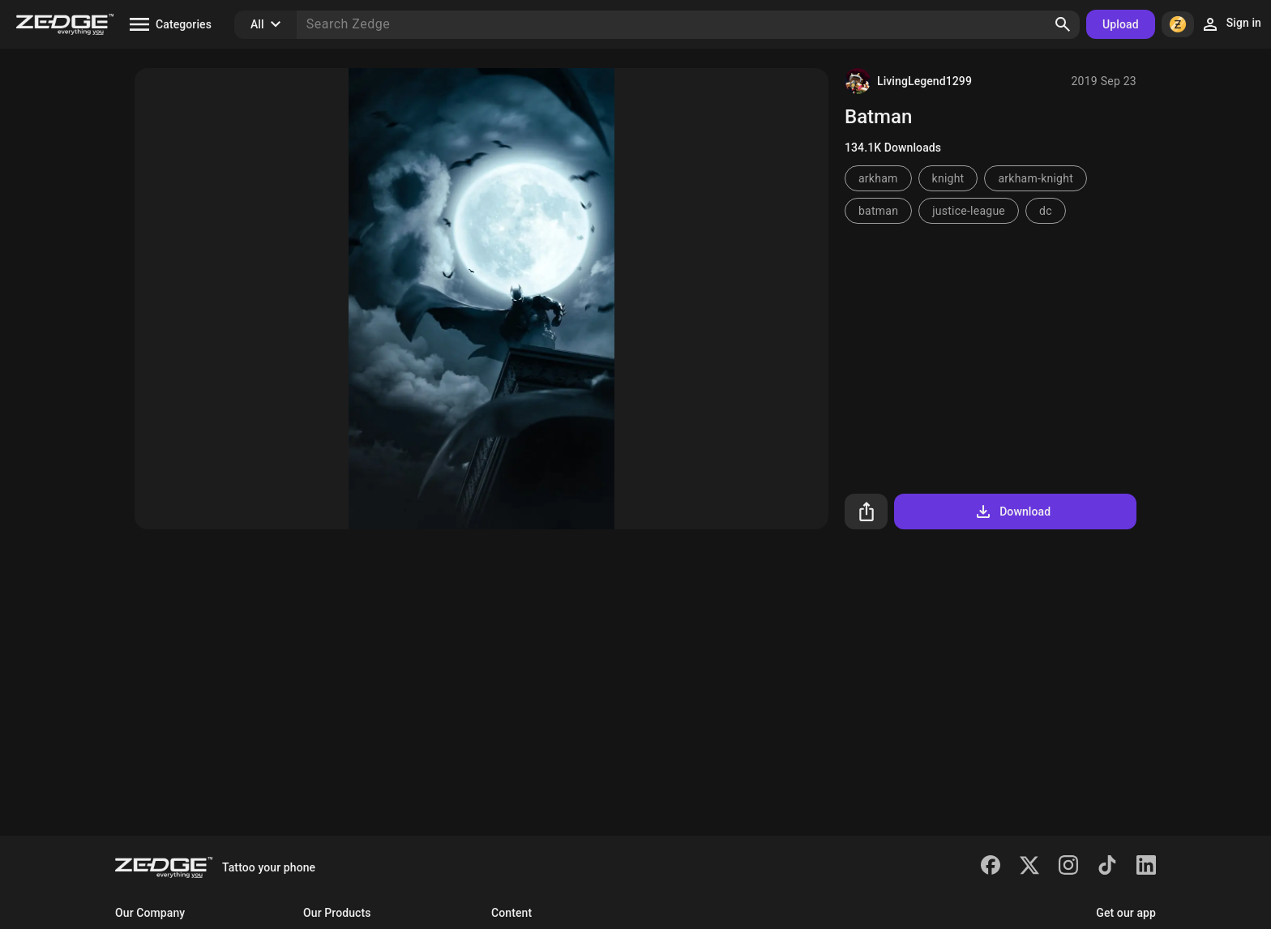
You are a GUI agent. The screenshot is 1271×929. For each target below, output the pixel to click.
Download (1012, 511)
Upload (1120, 24)
